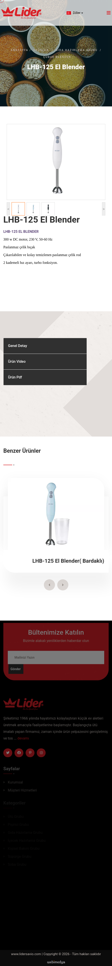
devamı (23, 740)
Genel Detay (17, 346)
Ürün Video (17, 361)
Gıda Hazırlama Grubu (77, 50)
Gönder (15, 671)
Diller (73, 13)
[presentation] (49, 584)
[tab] (45, 346)
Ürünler (41, 50)
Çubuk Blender (57, 57)
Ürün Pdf (15, 377)
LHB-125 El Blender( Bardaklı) (68, 561)
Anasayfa (19, 50)
